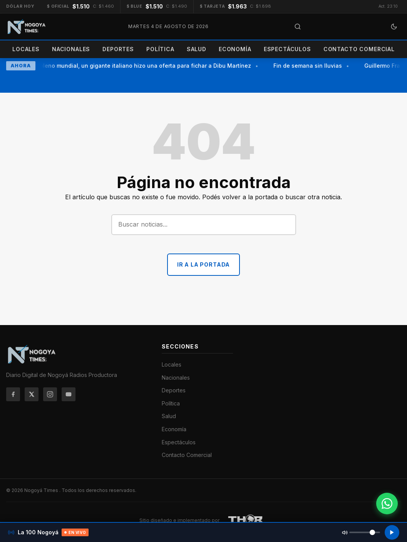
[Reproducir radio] (392, 532)
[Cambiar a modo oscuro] (394, 26)
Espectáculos (287, 49)
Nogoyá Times (41, 490)
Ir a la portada (203, 264)
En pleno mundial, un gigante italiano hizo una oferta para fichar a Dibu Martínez (142, 65)
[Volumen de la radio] (364, 532)
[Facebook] (13, 394)
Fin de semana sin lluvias (309, 65)
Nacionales (71, 49)
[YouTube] (68, 394)
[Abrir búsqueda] (298, 26)
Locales (26, 49)
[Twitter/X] (32, 394)
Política (160, 49)
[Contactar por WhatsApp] (387, 503)
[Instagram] (50, 394)
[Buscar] (203, 224)
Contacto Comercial (359, 49)
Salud (196, 49)
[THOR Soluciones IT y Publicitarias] (246, 520)
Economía (235, 49)
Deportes (118, 49)
